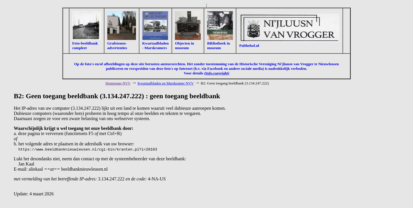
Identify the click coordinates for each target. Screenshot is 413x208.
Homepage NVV (118, 83)
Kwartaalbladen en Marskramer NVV (166, 83)
